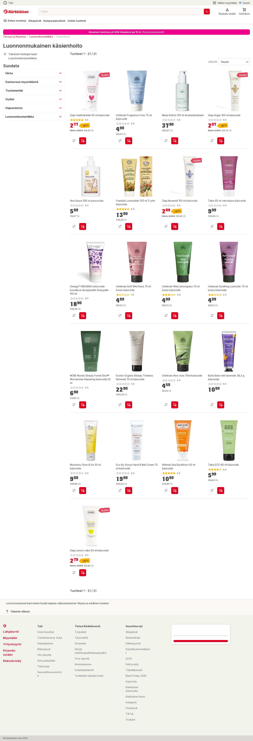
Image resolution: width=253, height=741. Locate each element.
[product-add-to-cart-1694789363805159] (82, 490)
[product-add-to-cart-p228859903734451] (174, 315)
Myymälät (10, 638)
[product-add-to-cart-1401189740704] (128, 226)
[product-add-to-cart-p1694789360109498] (174, 140)
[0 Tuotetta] (244, 11)
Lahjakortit (11, 631)
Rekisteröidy (12, 661)
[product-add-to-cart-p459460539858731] (128, 490)
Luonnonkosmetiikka (41, 36)
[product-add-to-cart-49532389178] (174, 490)
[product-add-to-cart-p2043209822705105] (220, 490)
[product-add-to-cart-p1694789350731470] (82, 226)
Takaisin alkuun (18, 611)
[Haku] (207, 11)
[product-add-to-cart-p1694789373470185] (82, 404)
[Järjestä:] (234, 61)
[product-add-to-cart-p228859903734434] (220, 315)
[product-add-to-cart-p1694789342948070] (220, 226)
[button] (227, 12)
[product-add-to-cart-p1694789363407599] (174, 226)
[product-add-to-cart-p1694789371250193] (82, 315)
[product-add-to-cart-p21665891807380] (128, 404)
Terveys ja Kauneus (14, 36)
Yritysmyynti (12, 644)
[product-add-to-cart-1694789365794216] (174, 404)
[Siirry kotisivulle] (16, 12)
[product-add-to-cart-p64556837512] (128, 140)
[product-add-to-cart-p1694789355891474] (220, 140)
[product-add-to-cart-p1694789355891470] (82, 140)
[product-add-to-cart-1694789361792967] (220, 404)
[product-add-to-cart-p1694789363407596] (82, 572)
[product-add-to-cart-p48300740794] (128, 315)
